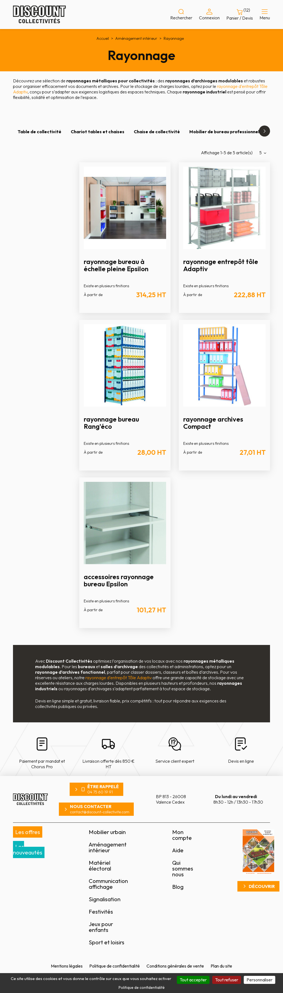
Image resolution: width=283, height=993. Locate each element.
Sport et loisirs (106, 942)
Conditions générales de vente (175, 966)
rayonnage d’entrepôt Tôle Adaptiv (118, 677)
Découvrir (262, 886)
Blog (178, 886)
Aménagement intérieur (108, 847)
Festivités (101, 911)
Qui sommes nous (182, 868)
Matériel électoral (100, 865)
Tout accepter (193, 979)
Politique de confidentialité (114, 966)
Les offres (27, 832)
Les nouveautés (27, 849)
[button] (264, 131)
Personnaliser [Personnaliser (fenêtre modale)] (259, 979)
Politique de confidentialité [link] (142, 987)
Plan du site (221, 966)
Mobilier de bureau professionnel (224, 131)
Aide (178, 850)
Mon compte (182, 835)
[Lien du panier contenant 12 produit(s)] (239, 15)
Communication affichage (108, 883)
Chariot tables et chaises (97, 131)
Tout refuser (226, 979)
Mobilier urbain (107, 832)
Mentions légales (67, 966)
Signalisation (104, 899)
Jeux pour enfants (101, 927)
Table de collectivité (39, 131)
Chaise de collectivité (157, 131)
